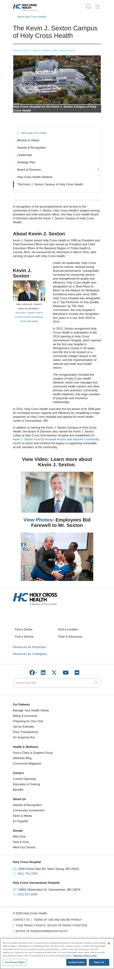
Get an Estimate (23, 726)
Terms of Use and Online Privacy (58, 919)
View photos (68, 50)
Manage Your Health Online (31, 710)
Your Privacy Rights (31, 925)
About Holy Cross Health (33, 133)
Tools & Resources (70, 636)
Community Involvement (28, 810)
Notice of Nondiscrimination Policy (42, 931)
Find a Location (68, 629)
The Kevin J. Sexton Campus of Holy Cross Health (50, 184)
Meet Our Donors (24, 847)
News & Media (22, 815)
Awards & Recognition (31, 147)
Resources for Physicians (29, 647)
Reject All (99, 962)
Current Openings (24, 779)
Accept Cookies (76, 962)
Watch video (51, 50)
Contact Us (21, 919)
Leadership (24, 155)
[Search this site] (57, 682)
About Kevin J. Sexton (27, 50)
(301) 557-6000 (27, 894)
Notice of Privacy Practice (67, 925)
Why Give (19, 836)
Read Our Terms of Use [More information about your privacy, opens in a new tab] (85, 955)
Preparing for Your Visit (28, 721)
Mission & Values (28, 140)
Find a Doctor (24, 629)
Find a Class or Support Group (33, 752)
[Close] (108, 943)
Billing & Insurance (25, 715)
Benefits (18, 789)
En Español (20, 821)
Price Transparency (25, 732)
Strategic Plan (26, 162)
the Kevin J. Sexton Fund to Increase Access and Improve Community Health (56, 439)
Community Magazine (27, 763)
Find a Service (24, 636)
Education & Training (26, 784)
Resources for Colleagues (30, 654)
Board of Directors (29, 169)
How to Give (21, 842)
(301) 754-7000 (27, 873)
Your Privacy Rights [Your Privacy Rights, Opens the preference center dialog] (14, 962)
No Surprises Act (24, 737)
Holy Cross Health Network (34, 177)
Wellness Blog (22, 758)
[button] (98, 5)
